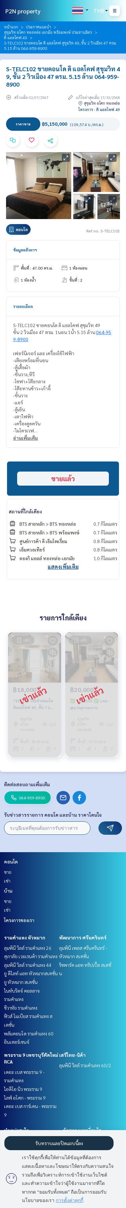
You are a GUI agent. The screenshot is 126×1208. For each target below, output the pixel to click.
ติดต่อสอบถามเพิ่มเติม (27, 784)
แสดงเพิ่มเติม (63, 566)
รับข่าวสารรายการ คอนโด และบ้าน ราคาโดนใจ (53, 815)
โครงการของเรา (19, 920)
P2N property (23, 11)
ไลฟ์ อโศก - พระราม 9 (25, 1098)
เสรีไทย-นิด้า (72, 1055)
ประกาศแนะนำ (38, 26)
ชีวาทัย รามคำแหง (20, 1008)
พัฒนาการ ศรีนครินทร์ (83, 937)
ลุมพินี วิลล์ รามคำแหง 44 (27, 965)
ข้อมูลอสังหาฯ (25, 250)
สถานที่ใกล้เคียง (25, 511)
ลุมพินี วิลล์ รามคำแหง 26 (27, 948)
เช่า (7, 881)
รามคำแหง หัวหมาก (24, 937)
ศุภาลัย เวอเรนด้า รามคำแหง (30, 956)
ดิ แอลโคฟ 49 (15, 37)
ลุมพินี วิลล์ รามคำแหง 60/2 (85, 1065)
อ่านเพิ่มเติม (25, 438)
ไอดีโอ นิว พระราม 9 (23, 1089)
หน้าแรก (11, 26)
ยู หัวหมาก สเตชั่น (21, 982)
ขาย (7, 872)
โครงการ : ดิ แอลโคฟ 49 (99, 109)
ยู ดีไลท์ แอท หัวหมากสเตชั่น (31, 973)
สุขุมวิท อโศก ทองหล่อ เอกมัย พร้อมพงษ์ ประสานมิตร (48, 32)
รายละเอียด (23, 306)
